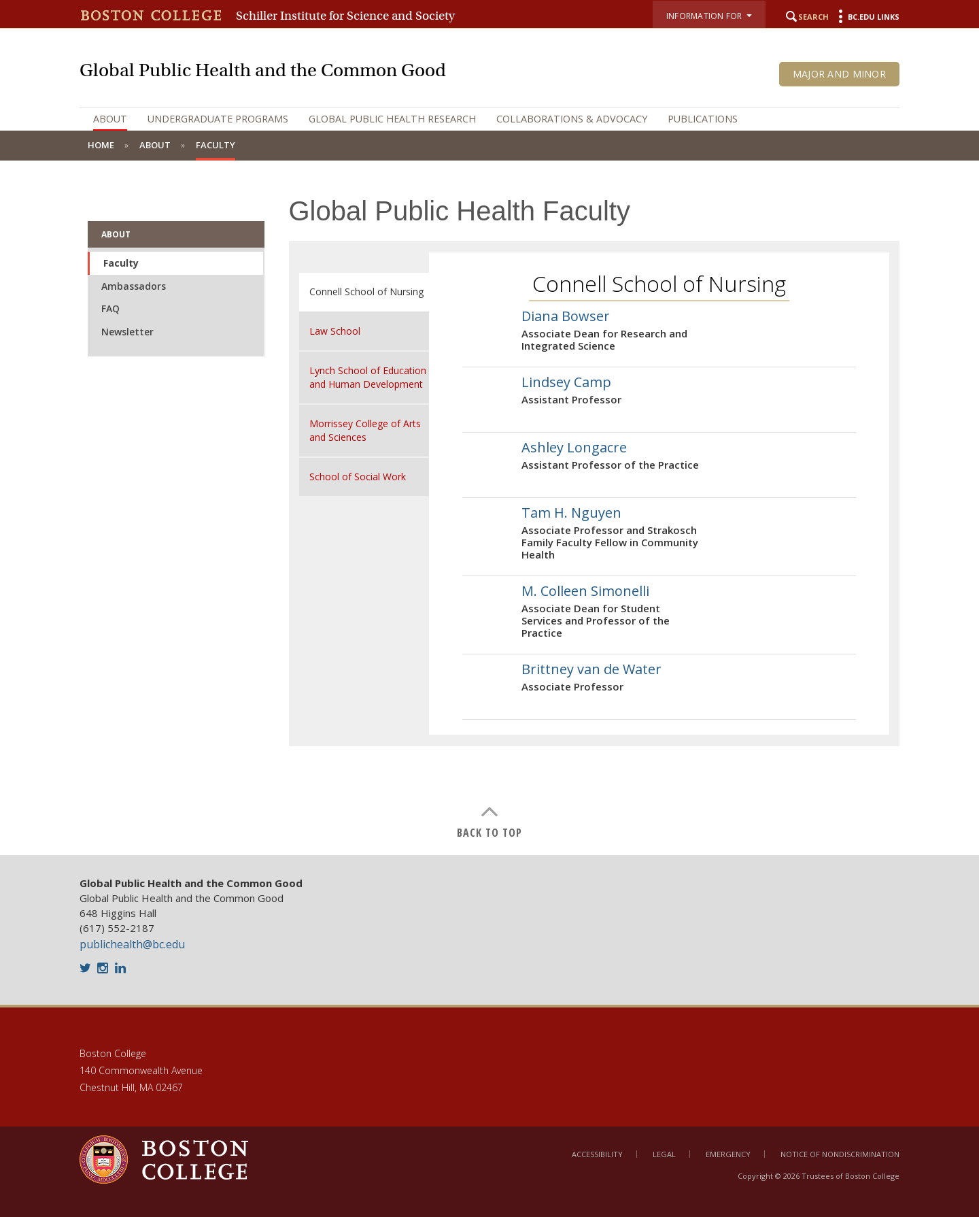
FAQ (110, 308)
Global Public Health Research (392, 118)
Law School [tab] (334, 330)
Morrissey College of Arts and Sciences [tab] (365, 430)
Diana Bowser (565, 316)
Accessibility (597, 1154)
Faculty (121, 262)
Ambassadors (133, 286)
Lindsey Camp (566, 382)
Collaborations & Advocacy (571, 118)
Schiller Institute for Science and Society (345, 15)
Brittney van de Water (591, 669)
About (110, 118)
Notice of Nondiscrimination (839, 1154)
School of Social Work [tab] (357, 476)
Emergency (728, 1154)
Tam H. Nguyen (571, 512)
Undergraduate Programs (218, 118)
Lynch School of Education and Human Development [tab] (367, 377)
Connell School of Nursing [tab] (366, 291)
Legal (664, 1154)
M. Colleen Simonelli (585, 591)
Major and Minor (839, 73)
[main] (489, 508)
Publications (703, 118)
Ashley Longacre (574, 447)
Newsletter (127, 331)
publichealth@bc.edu (132, 944)
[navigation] (489, 119)
